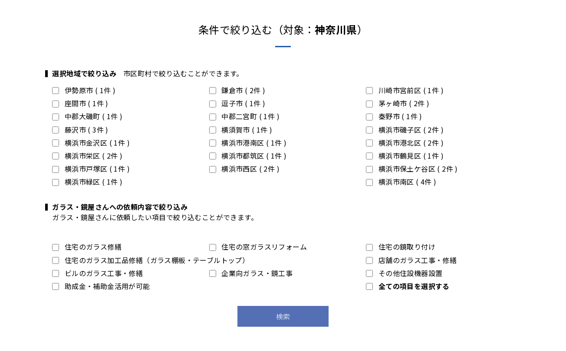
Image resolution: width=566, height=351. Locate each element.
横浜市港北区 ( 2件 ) (405, 142)
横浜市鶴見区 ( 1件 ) (405, 155)
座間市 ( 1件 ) (80, 103)
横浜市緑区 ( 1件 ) (87, 181)
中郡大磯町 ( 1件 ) (87, 116)
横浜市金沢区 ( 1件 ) (91, 142)
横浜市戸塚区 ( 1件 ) (91, 168)
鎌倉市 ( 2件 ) (237, 90)
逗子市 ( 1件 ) (237, 103)
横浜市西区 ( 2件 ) (244, 168)
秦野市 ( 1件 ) (394, 116)
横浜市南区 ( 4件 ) (401, 181)
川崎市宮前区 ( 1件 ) (405, 90)
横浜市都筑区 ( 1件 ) (248, 155)
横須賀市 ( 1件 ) (241, 129)
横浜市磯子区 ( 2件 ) (405, 129)
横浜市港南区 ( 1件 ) (248, 142)
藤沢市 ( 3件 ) (80, 129)
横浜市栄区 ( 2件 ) (87, 155)
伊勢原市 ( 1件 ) (83, 90)
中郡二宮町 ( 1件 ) (244, 116)
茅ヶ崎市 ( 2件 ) (397, 103)
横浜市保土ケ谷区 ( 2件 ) (411, 168)
